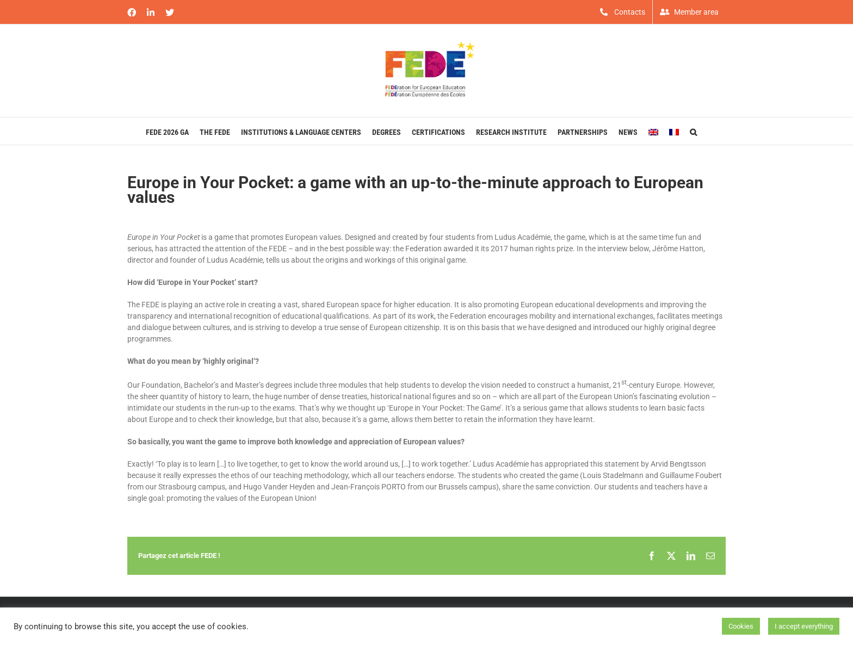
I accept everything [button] (804, 626)
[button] (693, 131)
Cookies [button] (740, 626)
